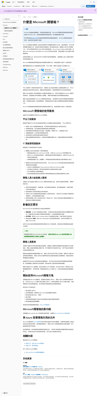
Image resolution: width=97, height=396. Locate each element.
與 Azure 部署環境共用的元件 (86, 28)
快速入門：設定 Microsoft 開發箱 (35, 343)
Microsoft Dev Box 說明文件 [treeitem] (9, 22)
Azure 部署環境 (38, 321)
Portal (83, 6)
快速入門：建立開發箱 (32, 345)
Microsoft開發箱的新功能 (85, 26)
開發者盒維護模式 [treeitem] (8, 31)
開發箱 (35, 17)
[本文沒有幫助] (92, 35)
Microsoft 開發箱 (44, 305)
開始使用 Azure (90, 6)
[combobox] (10, 19)
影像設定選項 (82, 22)
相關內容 (81, 30)
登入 (94, 2)
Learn (24, 17)
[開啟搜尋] (90, 2)
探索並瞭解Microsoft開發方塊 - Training (32, 366)
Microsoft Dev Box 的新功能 (61, 313)
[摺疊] (18, 15)
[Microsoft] (3, 2)
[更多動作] (72, 17)
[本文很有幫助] (90, 35)
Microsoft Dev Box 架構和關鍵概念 (35, 352)
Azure (29, 17)
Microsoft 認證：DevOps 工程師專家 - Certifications (35, 374)
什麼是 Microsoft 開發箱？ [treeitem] (10, 28)
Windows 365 (34, 38)
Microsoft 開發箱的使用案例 (85, 20)
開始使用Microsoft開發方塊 (85, 24)
